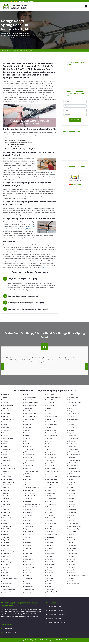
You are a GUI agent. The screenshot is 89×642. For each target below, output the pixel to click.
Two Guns (72, 520)
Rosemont (50, 570)
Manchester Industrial (53, 397)
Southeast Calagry (74, 455)
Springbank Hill (73, 466)
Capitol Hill (6, 487)
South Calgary (73, 446)
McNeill (49, 427)
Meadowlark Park (52, 435)
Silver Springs (73, 427)
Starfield (71, 474)
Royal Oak (50, 578)
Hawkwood (28, 518)
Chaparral (5, 501)
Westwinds (72, 559)
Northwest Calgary (52, 482)
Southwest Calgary (74, 460)
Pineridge (49, 526)
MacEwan (28, 584)
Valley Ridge (72, 531)
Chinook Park (7, 512)
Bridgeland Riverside (9, 468)
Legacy (27, 575)
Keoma (27, 556)
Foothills (27, 463)
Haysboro (27, 520)
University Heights (74, 523)
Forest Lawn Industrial (31, 471)
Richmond (50, 556)
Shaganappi (72, 411)
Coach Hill (6, 529)
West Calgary (73, 548)
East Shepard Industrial (31, 416)
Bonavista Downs (8, 452)
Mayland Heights (52, 416)
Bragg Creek (6, 460)
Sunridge (71, 496)
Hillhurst (27, 537)
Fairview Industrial (30, 455)
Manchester (50, 394)
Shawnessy (72, 416)
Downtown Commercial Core (33, 400)
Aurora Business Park (9, 419)
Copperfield (6, 540)
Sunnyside (72, 493)
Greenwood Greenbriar (31, 507)
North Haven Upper (52, 476)
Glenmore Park (29, 490)
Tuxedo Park (72, 518)
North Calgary (51, 468)
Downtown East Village (31, 402)
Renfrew (49, 551)
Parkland (49, 512)
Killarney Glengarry (30, 559)
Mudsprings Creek (52, 457)
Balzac (5, 424)
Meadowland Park (52, 433)
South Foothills (73, 449)
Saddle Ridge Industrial (53, 592)
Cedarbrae (6, 493)
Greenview (28, 501)
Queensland (50, 537)
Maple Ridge (50, 400)
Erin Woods (28, 438)
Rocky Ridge (50, 564)
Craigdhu (5, 556)
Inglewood (28, 548)
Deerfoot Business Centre (10, 578)
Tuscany (71, 515)
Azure (4, 422)
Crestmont (6, 564)
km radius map (75, 146)
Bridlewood (6, 471)
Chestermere (6, 507)
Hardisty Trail (29, 512)
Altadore (5, 402)
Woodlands (72, 581)
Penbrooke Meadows (53, 523)
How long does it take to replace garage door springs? (28, 309)
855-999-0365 (9, 628)
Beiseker (5, 441)
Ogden (49, 490)
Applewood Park (7, 408)
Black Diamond (7, 449)
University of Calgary (75, 526)
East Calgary (28, 411)
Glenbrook (28, 479)
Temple (71, 501)
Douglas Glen (6, 586)
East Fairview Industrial (31, 413)
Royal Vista (50, 581)
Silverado (71, 430)
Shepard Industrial (74, 419)
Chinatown (6, 509)
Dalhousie (5, 570)
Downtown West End (31, 405)
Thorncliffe (72, 504)
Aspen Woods (7, 413)
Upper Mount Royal (74, 529)
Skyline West (72, 435)
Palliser (49, 501)
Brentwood (6, 463)
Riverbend (50, 562)
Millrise (49, 444)
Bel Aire (5, 444)
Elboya (27, 435)
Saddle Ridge (51, 589)
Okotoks (49, 496)
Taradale (71, 498)
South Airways (73, 444)
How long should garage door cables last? (23, 296)
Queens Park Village (53, 534)
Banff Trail (6, 427)
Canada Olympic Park (9, 482)
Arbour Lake (6, 411)
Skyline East (72, 433)
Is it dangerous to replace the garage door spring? (26, 302)
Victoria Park (8, 50)
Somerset (72, 441)
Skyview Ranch (73, 438)
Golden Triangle (29, 493)
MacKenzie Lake (29, 589)
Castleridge (6, 490)
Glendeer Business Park (32, 487)
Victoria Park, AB (10, 632)
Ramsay (49, 540)
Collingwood (6, 534)
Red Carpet (50, 545)
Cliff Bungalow (7, 526)
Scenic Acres (73, 405)
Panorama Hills (51, 504)
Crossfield (6, 567)
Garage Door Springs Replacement (55, 614)
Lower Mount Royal (30, 581)
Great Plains (28, 498)
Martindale (50, 408)
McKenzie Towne (52, 424)
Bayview (5, 435)
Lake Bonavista (29, 567)
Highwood (28, 534)
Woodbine (72, 578)
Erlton (26, 441)
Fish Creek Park (29, 460)
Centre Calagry (7, 496)
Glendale (27, 485)
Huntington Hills (29, 545)
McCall (49, 419)
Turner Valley (73, 512)
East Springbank (29, 419)
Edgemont (28, 427)
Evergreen (28, 446)
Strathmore (72, 485)
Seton (70, 408)
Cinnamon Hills (7, 518)
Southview (72, 457)
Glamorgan (28, 476)
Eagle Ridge (28, 408)
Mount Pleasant (51, 455)
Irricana (27, 551)
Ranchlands (50, 542)
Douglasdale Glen (8, 592)
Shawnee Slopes (74, 413)
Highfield (27, 529)
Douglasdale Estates (9, 589)
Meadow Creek (51, 430)
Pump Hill (50, 531)
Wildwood (72, 564)
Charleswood (6, 504)
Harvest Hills (28, 515)
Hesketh (27, 523)
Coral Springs (7, 542)
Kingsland (28, 564)
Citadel (5, 520)
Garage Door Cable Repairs (53, 606)
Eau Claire (28, 424)
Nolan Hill (50, 463)
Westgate (71, 556)
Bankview (5, 433)
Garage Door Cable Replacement (54, 610)
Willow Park (72, 570)
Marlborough (50, 402)
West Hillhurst (73, 551)
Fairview (27, 452)
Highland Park (29, 531)
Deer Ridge (6, 573)
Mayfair (49, 411)
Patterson (50, 515)
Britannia (5, 474)
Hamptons (28, 509)
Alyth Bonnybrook (8, 405)
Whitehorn (72, 562)
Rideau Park (50, 559)
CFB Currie (6, 498)
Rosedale (49, 567)
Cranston (5, 559)
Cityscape (5, 523)
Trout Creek (72, 509)
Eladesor (27, 430)
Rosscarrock (50, 573)
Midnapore (50, 441)
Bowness (5, 455)
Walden (71, 542)
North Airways (51, 466)
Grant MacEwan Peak (31, 496)
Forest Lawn (28, 468)
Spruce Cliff (72, 468)
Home (2, 50)
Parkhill (49, 509)
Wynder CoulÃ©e (74, 584)
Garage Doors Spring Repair (53, 618)
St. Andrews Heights (75, 471)
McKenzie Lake (51, 422)
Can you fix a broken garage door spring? (23, 279)
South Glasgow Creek (75, 452)
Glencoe (27, 482)
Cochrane (5, 531)
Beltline (5, 446)
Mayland (49, 413)
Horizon (27, 540)
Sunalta (71, 487)
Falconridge (28, 457)
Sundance (72, 490)
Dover (26, 394)
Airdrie (5, 400)
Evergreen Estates (30, 449)
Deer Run (5, 575)
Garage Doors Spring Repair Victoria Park (22, 50)
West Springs (73, 553)
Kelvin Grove (28, 553)
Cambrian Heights (8, 479)
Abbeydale (6, 394)
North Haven (50, 474)
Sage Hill (71, 394)
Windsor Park (73, 573)
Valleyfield (72, 534)
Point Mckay (50, 529)
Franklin (27, 474)
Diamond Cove (7, 581)
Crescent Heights (8, 562)
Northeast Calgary (52, 479)
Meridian (49, 438)
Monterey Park (51, 449)
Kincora (27, 562)
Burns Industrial (7, 476)
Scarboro (71, 400)
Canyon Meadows (8, 485)
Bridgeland (6, 466)
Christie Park (6, 515)
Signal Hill (72, 424)
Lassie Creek (28, 573)
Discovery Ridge (7, 584)
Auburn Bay (6, 416)
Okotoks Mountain (52, 498)
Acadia (5, 397)
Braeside (5, 457)
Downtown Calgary (30, 397)
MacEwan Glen (29, 586)
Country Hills (6, 548)
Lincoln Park (28, 578)
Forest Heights (29, 466)
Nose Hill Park (51, 485)
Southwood (72, 463)
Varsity (71, 537)
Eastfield (27, 422)
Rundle (49, 584)
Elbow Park (28, 433)
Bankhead (6, 430)
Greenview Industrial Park (32, 504)
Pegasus (49, 520)
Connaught (6, 537)
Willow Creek (73, 567)
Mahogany (28, 592)
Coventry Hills (7, 553)
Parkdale (49, 507)
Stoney (71, 479)
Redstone (49, 548)
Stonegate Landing (74, 476)
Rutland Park (50, 586)
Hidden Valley (29, 526)
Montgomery (50, 452)
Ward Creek (72, 545)
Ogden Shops (51, 493)
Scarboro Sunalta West (75, 402)
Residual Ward (51, 553)
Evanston (27, 444)
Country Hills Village (8, 551)
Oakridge (49, 487)
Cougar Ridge (7, 545)
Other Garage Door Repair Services (55, 622)
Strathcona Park (73, 482)
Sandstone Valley (74, 397)
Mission (49, 446)
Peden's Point (51, 518)
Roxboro (49, 575)
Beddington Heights (8, 438)
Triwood (71, 507)
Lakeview (27, 570)
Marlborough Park (52, 405)
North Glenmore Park (53, 471)
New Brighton (51, 460)
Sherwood (72, 422)
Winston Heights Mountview (77, 575)
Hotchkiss (28, 542)
